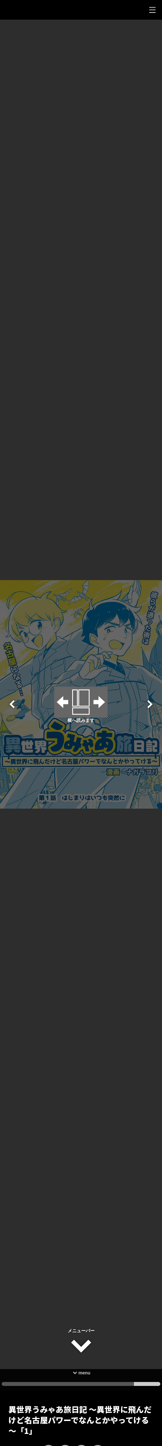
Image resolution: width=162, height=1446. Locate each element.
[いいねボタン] (49, 1414)
